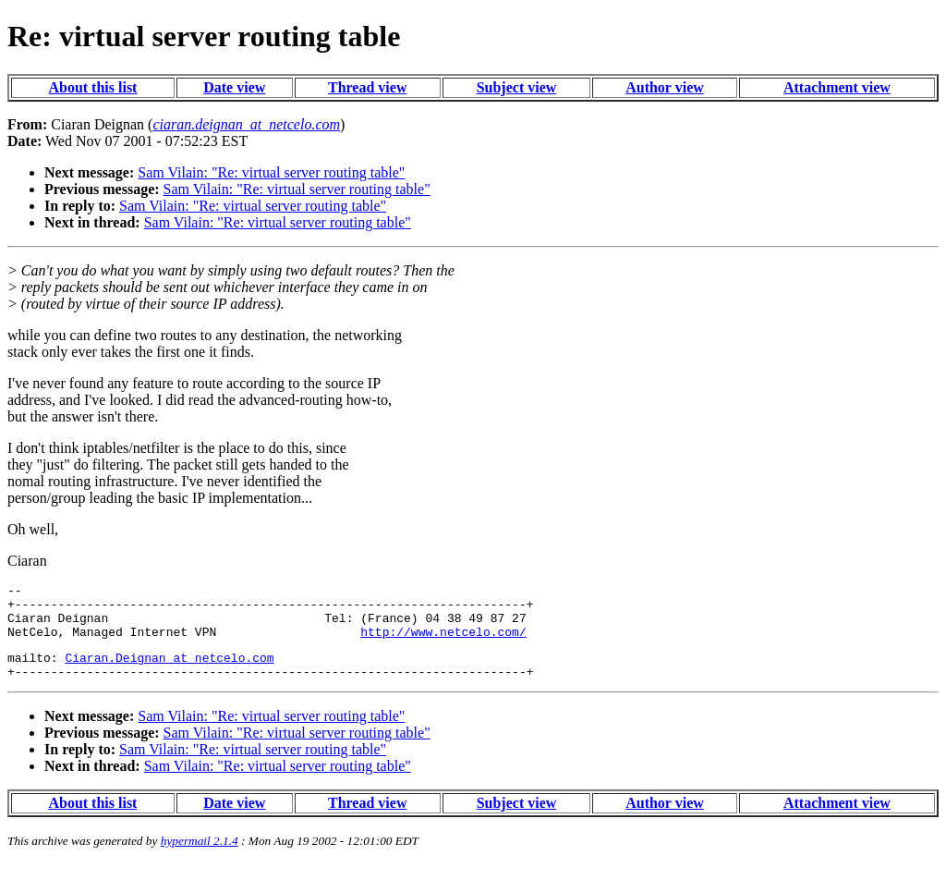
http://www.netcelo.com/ (443, 642)
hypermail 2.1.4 (199, 857)
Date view (234, 87)
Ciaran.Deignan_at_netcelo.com (169, 671)
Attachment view (837, 87)
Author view (664, 87)
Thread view (367, 87)
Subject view (517, 87)
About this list (92, 87)
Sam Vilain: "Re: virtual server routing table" (271, 172)
